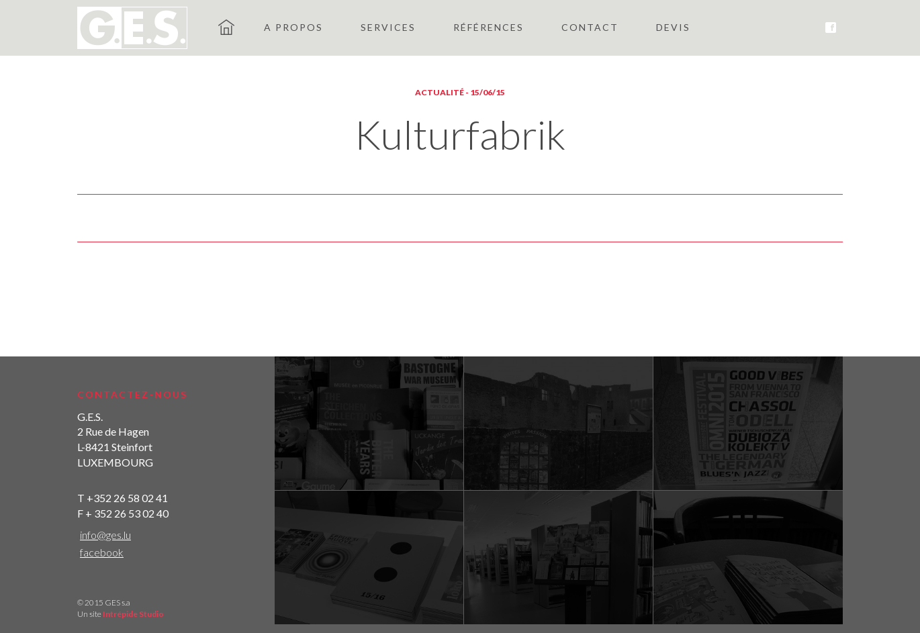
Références (488, 27)
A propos (293, 27)
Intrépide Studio (133, 614)
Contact (589, 27)
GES (226, 27)
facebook (102, 552)
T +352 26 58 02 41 (122, 497)
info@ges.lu (105, 534)
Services (388, 27)
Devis (673, 27)
